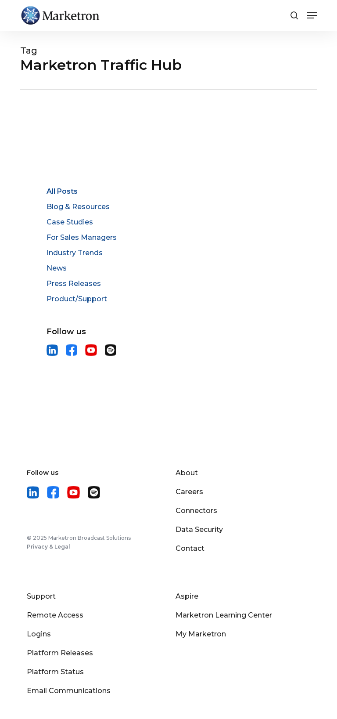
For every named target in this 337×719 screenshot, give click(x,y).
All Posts (62, 191)
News (57, 268)
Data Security (199, 529)
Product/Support (77, 299)
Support (41, 596)
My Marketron (201, 634)
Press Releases (74, 283)
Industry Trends (75, 253)
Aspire (187, 596)
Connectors (196, 510)
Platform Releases (60, 653)
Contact (190, 548)
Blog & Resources (78, 206)
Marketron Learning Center (224, 615)
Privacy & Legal (48, 546)
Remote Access (55, 615)
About (187, 473)
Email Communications (69, 690)
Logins (39, 634)
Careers (189, 492)
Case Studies (70, 222)
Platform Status (55, 672)
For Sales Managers (82, 237)
